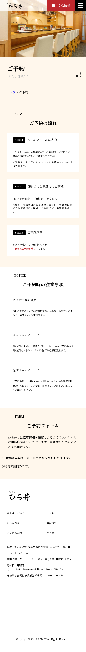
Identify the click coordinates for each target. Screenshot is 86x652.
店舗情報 (52, 523)
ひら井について (16, 513)
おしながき (13, 523)
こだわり (52, 513)
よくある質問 (14, 533)
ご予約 (50, 533)
